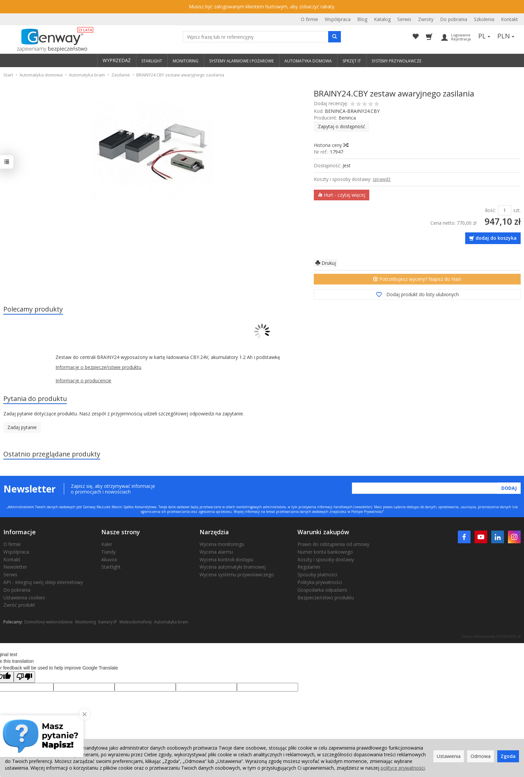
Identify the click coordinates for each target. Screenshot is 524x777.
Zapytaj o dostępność (341, 126)
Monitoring (85, 622)
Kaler (106, 544)
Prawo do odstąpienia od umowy (333, 544)
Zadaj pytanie (22, 427)
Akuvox (109, 559)
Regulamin (308, 567)
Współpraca (338, 19)
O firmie (309, 19)
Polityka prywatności (319, 582)
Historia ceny (331, 145)
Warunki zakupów (323, 532)
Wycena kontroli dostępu (226, 559)
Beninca (347, 118)
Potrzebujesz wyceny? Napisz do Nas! (417, 279)
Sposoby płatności (317, 574)
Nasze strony (120, 532)
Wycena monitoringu (222, 544)
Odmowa (481, 756)
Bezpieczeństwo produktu (325, 597)
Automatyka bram (171, 622)
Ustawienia (449, 756)
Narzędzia (214, 532)
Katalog (382, 19)
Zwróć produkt (19, 605)
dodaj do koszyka (496, 238)
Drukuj (325, 263)
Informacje (19, 532)
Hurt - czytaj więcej (341, 195)
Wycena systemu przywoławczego (237, 574)
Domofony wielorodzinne (48, 622)
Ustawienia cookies (24, 597)
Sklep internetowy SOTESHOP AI (491, 636)
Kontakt (509, 19)
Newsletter (15, 567)
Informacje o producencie (83, 380)
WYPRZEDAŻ (117, 60)
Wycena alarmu (216, 552)
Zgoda (508, 756)
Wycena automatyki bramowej (233, 567)
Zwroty (425, 19)
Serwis (404, 19)
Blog (362, 19)
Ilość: (490, 210)
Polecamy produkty (33, 309)
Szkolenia (484, 19)
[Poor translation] (24, 677)
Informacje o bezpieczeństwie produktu (98, 367)
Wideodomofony (135, 622)
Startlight (111, 567)
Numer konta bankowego (325, 552)
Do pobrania (453, 19)
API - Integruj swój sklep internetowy (43, 582)
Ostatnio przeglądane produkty (51, 453)
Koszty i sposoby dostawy (325, 559)
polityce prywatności (403, 768)
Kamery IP (107, 622)
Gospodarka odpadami (322, 590)
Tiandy (108, 552)
